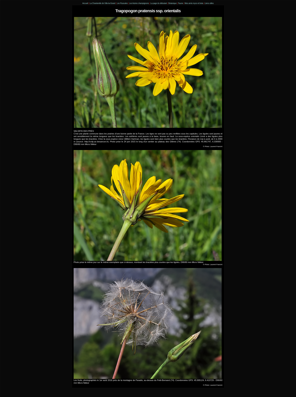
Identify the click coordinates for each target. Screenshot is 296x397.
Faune (180, 3)
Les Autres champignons (139, 3)
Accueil (85, 3)
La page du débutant (158, 3)
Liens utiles (209, 3)
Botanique (172, 3)
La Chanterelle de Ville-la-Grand (103, 3)
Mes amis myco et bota (194, 3)
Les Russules (122, 3)
